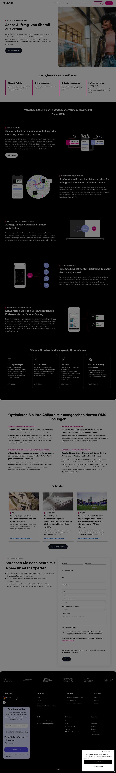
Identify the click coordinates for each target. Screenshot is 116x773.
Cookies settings (98, 766)
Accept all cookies (98, 761)
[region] (98, 761)
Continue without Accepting (107, 751)
